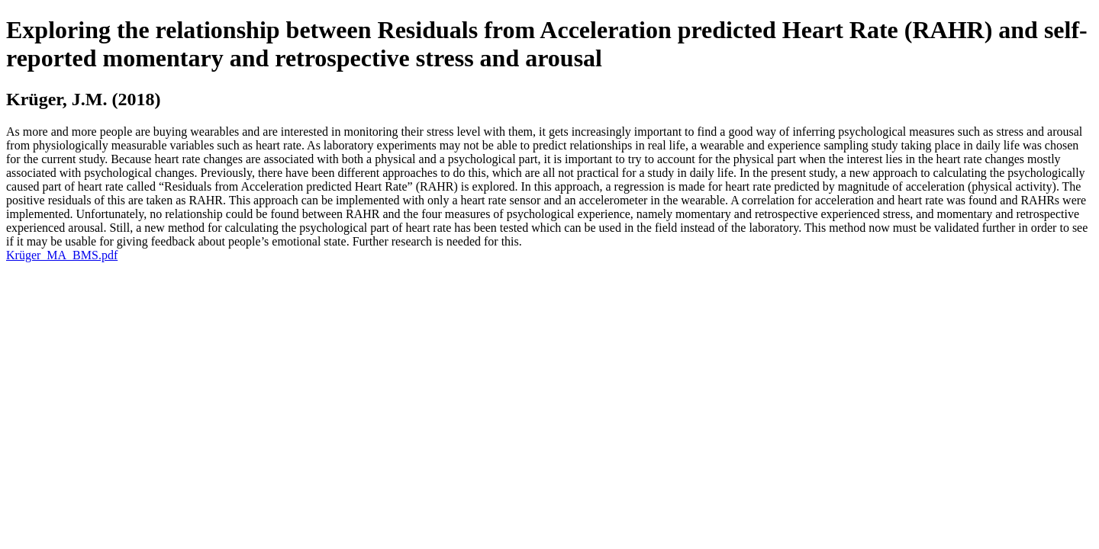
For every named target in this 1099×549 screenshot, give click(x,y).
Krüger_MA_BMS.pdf (62, 255)
